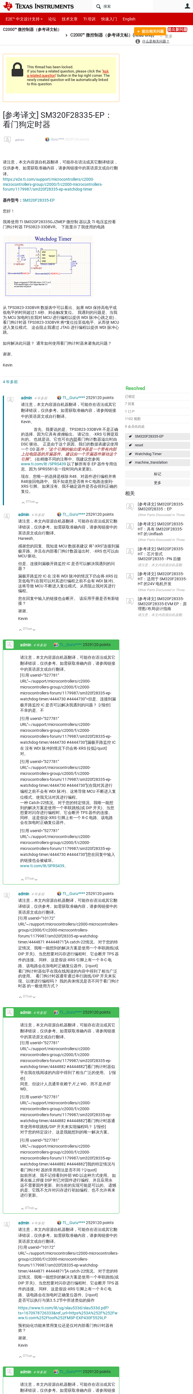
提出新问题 (177, 29)
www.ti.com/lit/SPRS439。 (44, 866)
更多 (157, 483)
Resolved (135, 388)
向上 (23, 503)
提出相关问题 (150, 32)
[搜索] (122, 6)
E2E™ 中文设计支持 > (23, 19)
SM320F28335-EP (149, 436)
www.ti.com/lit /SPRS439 (43, 464)
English (122, 19)
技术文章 (65, 19)
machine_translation (151, 462)
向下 (37, 503)
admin (19, 140)
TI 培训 (84, 19)
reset (139, 445)
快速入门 (103, 19)
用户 (187, 6)
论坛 (49, 19)
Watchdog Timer (148, 454)
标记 (157, 474)
